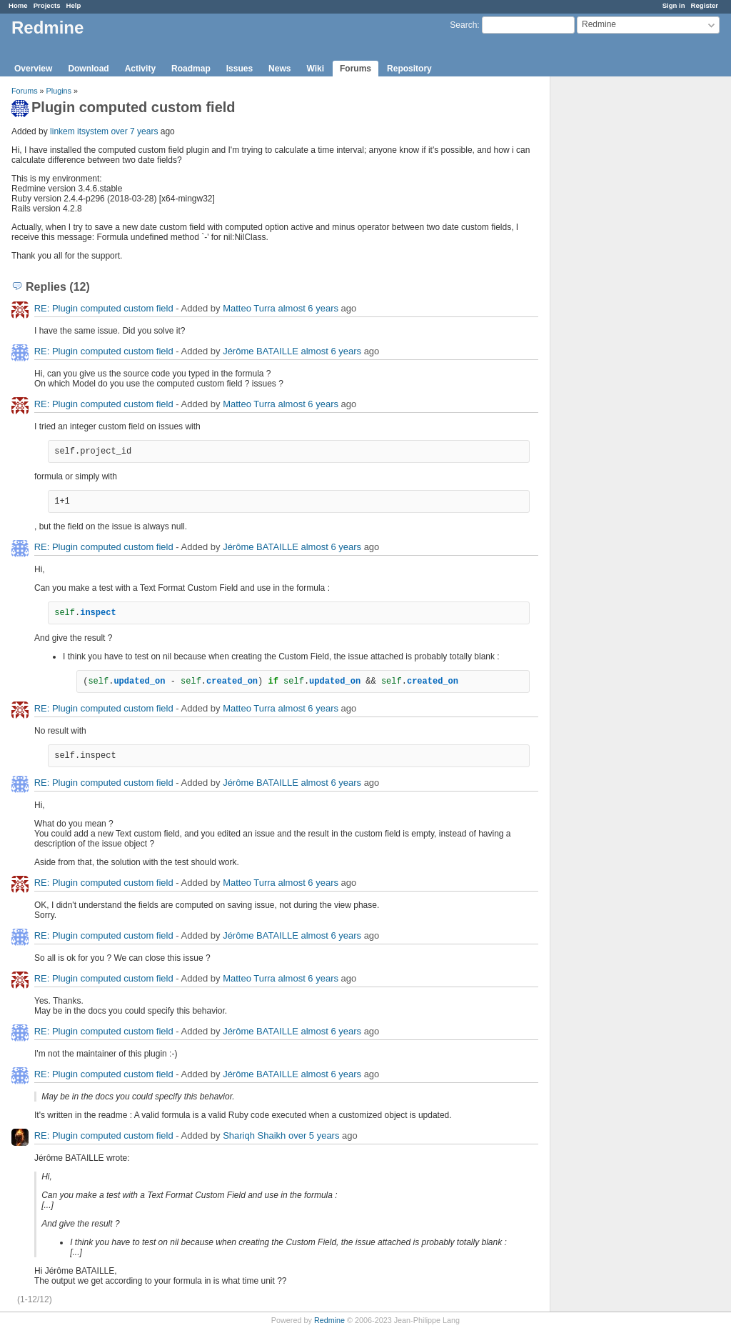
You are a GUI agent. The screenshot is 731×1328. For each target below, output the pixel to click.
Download (88, 69)
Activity (140, 69)
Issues (239, 69)
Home (18, 5)
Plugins (58, 90)
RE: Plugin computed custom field (103, 308)
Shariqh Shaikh (254, 1135)
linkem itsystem (79, 131)
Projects (47, 5)
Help (73, 5)
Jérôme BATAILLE (260, 351)
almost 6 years (308, 308)
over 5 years (314, 1135)
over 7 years (134, 131)
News (279, 69)
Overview (33, 69)
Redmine (329, 1320)
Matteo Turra (249, 308)
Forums (355, 69)
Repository (409, 69)
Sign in (673, 5)
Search (463, 25)
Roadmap (191, 69)
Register (704, 5)
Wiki (315, 69)
